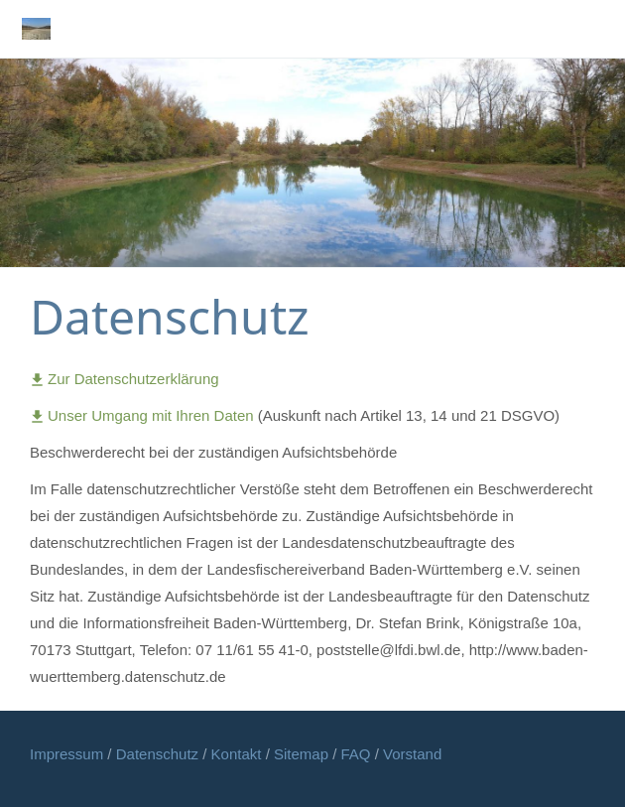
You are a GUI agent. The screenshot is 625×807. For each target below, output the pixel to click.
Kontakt (238, 753)
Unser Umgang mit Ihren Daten (144, 415)
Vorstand (412, 753)
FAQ (356, 753)
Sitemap (303, 753)
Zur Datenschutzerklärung (124, 378)
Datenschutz (159, 753)
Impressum (68, 753)
